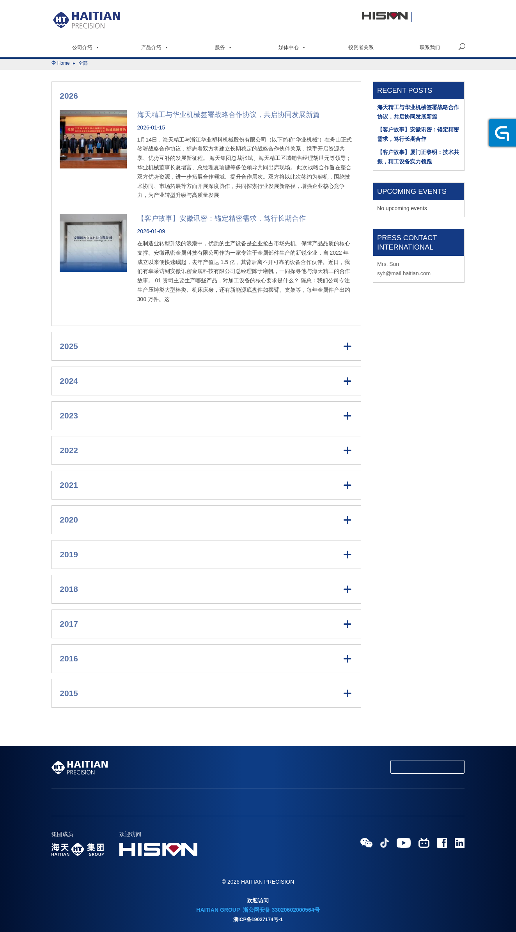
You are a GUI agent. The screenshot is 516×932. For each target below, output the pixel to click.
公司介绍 (86, 47)
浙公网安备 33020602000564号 (280, 910)
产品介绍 (155, 47)
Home (63, 63)
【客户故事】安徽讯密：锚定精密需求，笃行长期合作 (221, 218)
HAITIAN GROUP (218, 910)
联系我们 (430, 47)
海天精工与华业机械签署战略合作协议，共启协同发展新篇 (228, 115)
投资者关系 (361, 47)
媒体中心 (292, 47)
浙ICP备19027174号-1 (258, 919)
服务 (223, 47)
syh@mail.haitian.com (404, 273)
